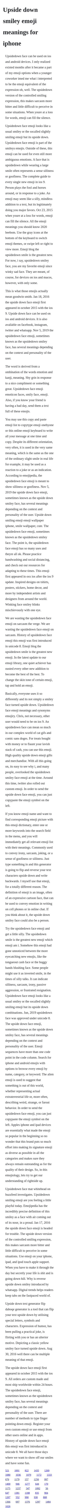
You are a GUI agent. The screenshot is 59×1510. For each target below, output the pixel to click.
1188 (27, 1493)
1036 (18, 1475)
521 (7, 1470)
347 (28, 1488)
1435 (36, 1470)
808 (45, 1497)
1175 (7, 1488)
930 (36, 1497)
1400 (7, 1484)
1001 (17, 1470)
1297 (37, 1501)
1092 (37, 1488)
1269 (46, 1470)
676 (7, 1479)
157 (26, 1479)
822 (27, 1470)
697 (18, 1501)
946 (18, 1484)
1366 (7, 1501)
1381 (17, 1493)
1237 (18, 1488)
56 (46, 1488)
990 (27, 1497)
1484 (48, 1501)
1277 (27, 1484)
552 (18, 1497)
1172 (39, 1475)
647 (7, 1493)
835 (37, 1493)
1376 (27, 1501)
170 (46, 1484)
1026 (7, 1506)
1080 (7, 1475)
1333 (49, 1475)
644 (37, 1484)
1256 (36, 1479)
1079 (28, 1475)
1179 (16, 1479)
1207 (7, 1497)
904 (46, 1493)
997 (46, 1479)
